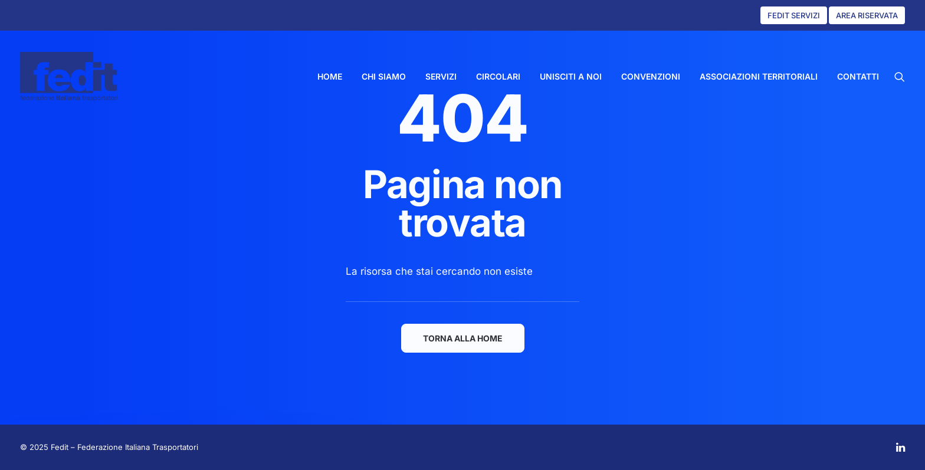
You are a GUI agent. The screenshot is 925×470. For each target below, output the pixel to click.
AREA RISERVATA (867, 15)
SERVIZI (441, 76)
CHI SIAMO (384, 76)
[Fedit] (68, 76)
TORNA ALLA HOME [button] (463, 338)
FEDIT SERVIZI (793, 15)
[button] (899, 77)
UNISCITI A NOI (571, 76)
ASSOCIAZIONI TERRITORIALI (759, 76)
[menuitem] (329, 77)
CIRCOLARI (498, 76)
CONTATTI (858, 76)
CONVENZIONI (650, 76)
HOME (329, 76)
